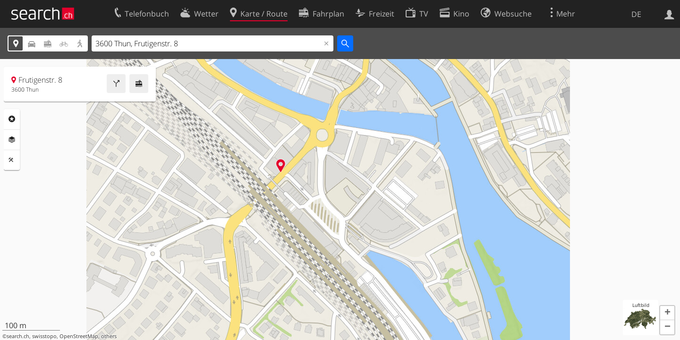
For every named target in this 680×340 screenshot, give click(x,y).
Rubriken (12, 119)
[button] (667, 313)
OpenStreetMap (79, 336)
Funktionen (12, 160)
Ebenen (12, 140)
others (109, 336)
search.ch (18, 336)
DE (636, 14)
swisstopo (44, 336)
